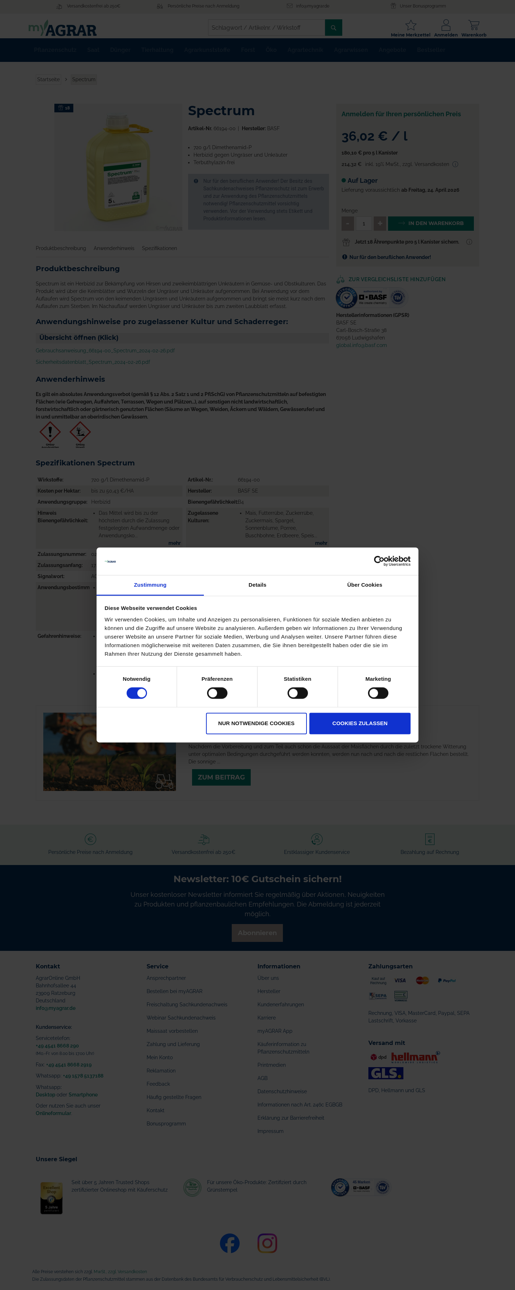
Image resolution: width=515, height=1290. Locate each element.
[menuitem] (55, 56)
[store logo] (70, 27)
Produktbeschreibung (61, 254)
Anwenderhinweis (114, 254)
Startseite (48, 85)
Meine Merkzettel (403, 35)
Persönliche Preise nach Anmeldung (203, 6)
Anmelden (439, 35)
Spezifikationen (159, 254)
